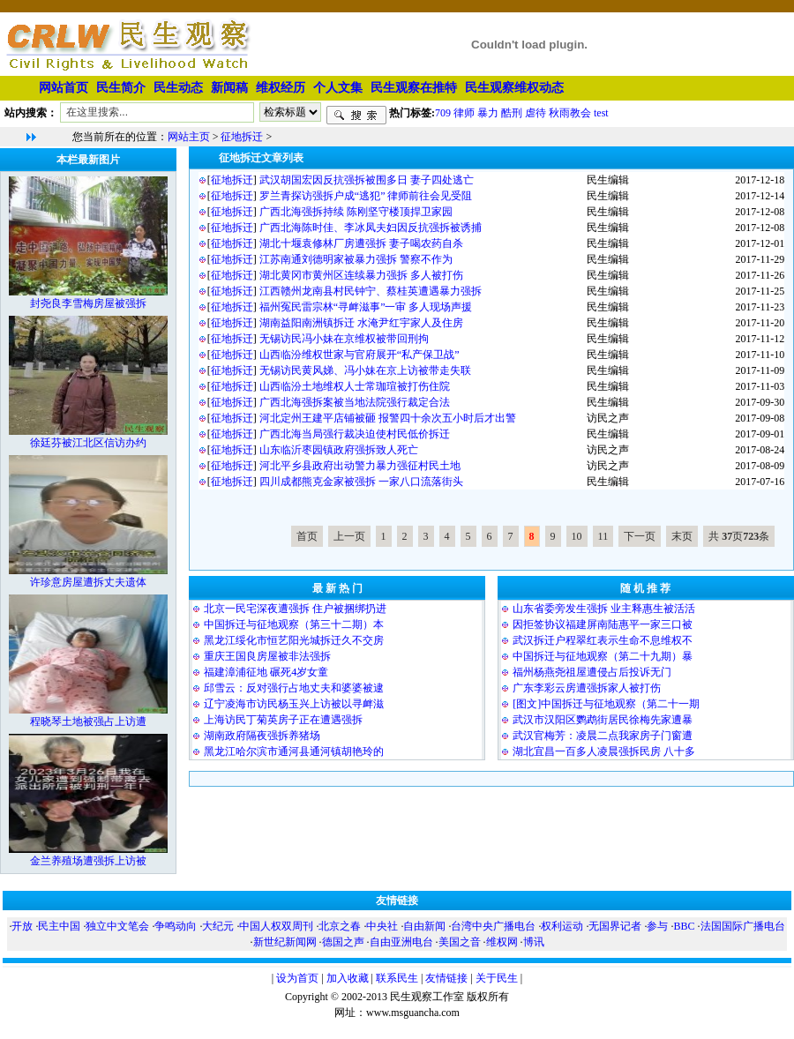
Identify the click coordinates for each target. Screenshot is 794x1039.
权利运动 (562, 926)
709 (443, 112)
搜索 (356, 115)
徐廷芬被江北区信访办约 (88, 443)
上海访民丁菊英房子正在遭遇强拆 (283, 720)
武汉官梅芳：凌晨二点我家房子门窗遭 (603, 735)
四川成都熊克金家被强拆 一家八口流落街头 (361, 481)
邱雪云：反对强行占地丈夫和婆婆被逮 (294, 688)
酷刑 (511, 112)
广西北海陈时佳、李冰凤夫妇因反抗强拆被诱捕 (370, 227)
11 (603, 536)
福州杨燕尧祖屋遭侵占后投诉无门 (592, 672)
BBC (683, 926)
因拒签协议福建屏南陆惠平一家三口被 (603, 624)
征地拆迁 (242, 137)
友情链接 (446, 978)
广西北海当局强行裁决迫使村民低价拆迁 (354, 434)
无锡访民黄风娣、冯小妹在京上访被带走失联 (365, 370)
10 (577, 536)
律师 (464, 112)
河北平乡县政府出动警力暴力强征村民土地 (360, 466)
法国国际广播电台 (742, 926)
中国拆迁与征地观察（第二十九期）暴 (603, 656)
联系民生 (397, 978)
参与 (657, 926)
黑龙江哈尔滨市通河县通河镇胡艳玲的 (294, 751)
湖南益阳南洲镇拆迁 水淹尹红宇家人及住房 (361, 323)
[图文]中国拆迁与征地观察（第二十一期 (606, 704)
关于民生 (497, 978)
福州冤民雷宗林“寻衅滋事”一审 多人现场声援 (366, 307)
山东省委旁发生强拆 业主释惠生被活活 (604, 608)
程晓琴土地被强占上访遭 (88, 721)
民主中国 (59, 926)
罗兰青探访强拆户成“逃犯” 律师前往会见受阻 (366, 196)
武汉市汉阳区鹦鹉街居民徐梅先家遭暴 (603, 720)
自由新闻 (424, 926)
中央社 (382, 926)
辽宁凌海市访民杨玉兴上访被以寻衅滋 (294, 704)
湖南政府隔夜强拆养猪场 (262, 735)
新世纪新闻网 (285, 942)
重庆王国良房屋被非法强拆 (267, 656)
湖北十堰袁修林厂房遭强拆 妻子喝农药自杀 (361, 243)
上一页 (349, 536)
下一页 (639, 536)
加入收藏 (347, 978)
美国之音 (459, 942)
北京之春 (339, 926)
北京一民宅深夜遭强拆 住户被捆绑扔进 (295, 608)
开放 (22, 926)
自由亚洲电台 (401, 942)
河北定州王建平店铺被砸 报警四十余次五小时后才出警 (387, 418)
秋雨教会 (570, 112)
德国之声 (343, 942)
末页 (682, 536)
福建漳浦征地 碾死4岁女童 (266, 672)
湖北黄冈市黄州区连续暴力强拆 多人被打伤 (361, 275)
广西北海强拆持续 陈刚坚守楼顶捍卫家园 (356, 212)
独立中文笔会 (117, 926)
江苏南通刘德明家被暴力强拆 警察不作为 (356, 259)
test (601, 112)
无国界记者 (614, 926)
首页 (307, 536)
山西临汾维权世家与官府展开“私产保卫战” (359, 354)
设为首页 (297, 978)
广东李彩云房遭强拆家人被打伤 (587, 688)
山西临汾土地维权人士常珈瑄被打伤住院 (354, 386)
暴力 (487, 112)
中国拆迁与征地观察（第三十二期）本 (294, 624)
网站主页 (189, 137)
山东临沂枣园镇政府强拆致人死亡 (338, 450)
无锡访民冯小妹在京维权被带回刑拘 (344, 339)
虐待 (535, 112)
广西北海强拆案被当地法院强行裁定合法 (354, 402)
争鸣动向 (175, 926)
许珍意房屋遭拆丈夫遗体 (88, 582)
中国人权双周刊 (276, 926)
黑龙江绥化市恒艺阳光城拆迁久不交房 (294, 640)
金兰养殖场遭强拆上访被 (88, 861)
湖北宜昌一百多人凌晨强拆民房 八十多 (604, 751)
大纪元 (218, 926)
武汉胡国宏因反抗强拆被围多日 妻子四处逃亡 (366, 180)
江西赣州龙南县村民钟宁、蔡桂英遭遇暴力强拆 (370, 291)
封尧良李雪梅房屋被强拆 (88, 303)
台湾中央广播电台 (493, 926)
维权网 (502, 942)
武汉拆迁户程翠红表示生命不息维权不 (603, 640)
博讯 (533, 942)
